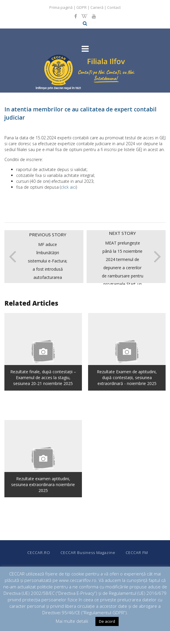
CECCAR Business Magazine (87, 552)
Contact (114, 7)
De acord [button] (107, 621)
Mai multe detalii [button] (72, 621)
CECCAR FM (137, 552)
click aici (68, 187)
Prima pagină (61, 7)
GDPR (81, 7)
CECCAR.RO (38, 552)
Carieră (96, 7)
